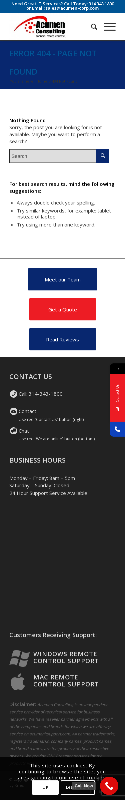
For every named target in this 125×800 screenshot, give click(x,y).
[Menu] (106, 26)
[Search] (90, 26)
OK (45, 787)
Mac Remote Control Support (66, 680)
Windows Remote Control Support (66, 657)
